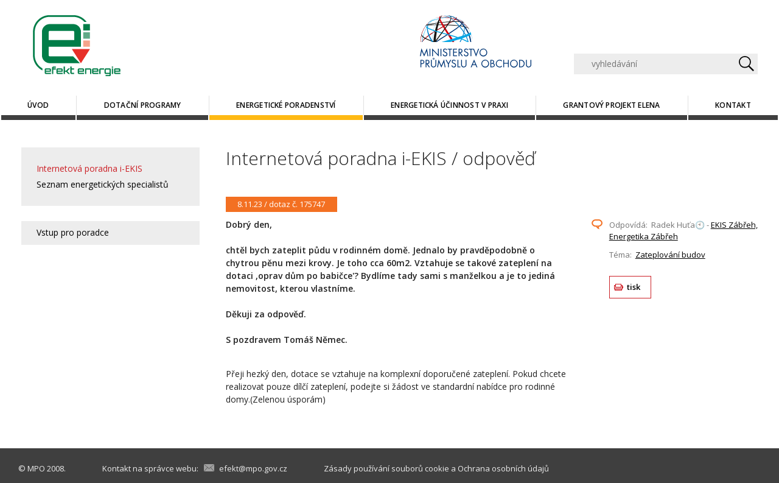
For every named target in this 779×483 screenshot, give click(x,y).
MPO (36, 468)
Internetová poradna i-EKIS (89, 168)
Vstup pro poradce (73, 232)
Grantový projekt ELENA (611, 105)
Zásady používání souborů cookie (386, 468)
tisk (634, 286)
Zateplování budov (670, 254)
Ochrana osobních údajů (503, 468)
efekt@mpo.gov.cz (253, 468)
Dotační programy (142, 105)
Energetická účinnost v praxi (449, 105)
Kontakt (733, 105)
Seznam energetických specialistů (103, 184)
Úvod (38, 105)
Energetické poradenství (286, 105)
